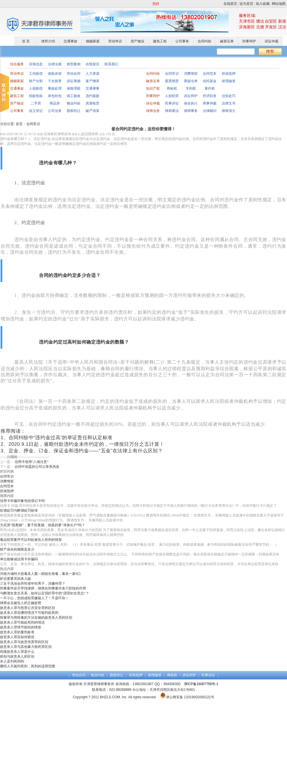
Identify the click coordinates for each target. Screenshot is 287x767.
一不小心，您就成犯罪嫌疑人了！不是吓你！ (34, 598)
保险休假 (55, 74)
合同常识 (172, 74)
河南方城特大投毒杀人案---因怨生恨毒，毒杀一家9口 (40, 574)
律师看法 (172, 111)
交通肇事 (92, 88)
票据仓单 (191, 81)
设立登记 (36, 111)
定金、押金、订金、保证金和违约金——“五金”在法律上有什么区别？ (86, 451)
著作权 (210, 88)
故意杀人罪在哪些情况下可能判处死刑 (29, 613)
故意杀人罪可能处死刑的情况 (22, 622)
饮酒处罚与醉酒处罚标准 (19, 510)
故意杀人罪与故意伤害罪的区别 (24, 642)
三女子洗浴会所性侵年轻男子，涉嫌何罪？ (32, 583)
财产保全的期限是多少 (17, 549)
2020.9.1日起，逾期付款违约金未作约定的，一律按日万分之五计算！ (86, 444)
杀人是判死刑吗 (12, 661)
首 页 (26, 41)
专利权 (191, 88)
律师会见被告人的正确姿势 (20, 603)
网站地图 (279, 4)
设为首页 (246, 4)
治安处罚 (228, 96)
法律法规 (55, 64)
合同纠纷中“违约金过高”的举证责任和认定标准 (61, 437)
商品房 (55, 103)
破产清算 (92, 111)
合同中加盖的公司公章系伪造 (37, 467)
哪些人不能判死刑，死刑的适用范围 (27, 666)
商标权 (172, 88)
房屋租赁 (92, 103)
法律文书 (228, 103)
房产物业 (137, 41)
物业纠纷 (73, 103)
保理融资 (228, 81)
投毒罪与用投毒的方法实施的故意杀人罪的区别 (36, 618)
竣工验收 (73, 96)
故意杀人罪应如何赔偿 (17, 637)
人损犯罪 (172, 96)
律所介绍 (48, 41)
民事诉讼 (172, 103)
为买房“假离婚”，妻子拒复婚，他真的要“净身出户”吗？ (42, 525)
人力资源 (92, 74)
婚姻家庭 (93, 41)
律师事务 (191, 111)
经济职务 (210, 96)
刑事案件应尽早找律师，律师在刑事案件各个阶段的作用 (43, 588)
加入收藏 (263, 4)
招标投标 (36, 96)
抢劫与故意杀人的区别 (17, 656)
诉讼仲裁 (271, 41)
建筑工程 (160, 41)
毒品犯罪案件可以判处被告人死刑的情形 (31, 540)
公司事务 (182, 41)
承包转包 (55, 96)
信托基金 (210, 81)
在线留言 (230, 4)
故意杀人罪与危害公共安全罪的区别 (27, 608)
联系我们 (111, 64)
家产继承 (92, 81)
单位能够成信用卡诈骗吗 (19, 559)
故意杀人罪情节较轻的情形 (20, 627)
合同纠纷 (204, 41)
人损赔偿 (36, 88)
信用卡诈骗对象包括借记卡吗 (22, 501)
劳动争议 (115, 41)
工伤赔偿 (36, 74)
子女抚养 (55, 81)
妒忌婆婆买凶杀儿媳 (15, 579)
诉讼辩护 (191, 96)
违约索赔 (92, 96)
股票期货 (172, 81)
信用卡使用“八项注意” (32, 462)
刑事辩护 (249, 41)
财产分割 (36, 81)
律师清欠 (228, 111)
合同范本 (210, 74)
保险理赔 (73, 88)
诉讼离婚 (73, 81)
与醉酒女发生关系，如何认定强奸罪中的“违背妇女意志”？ (44, 593)
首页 (19, 124)
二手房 (36, 103)
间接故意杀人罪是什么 (17, 652)
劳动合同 (73, 74)
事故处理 (55, 88)
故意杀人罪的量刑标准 (17, 632)
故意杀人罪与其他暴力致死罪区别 (26, 647)
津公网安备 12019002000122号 (187, 697)
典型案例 (73, 64)
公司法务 (55, 111)
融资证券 (227, 41)
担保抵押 (228, 74)
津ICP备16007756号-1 (201, 684)
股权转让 (73, 111)
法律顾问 (210, 111)
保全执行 (191, 103)
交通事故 (70, 41)
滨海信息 (36, 64)
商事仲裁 (210, 103)
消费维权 (191, 74)
